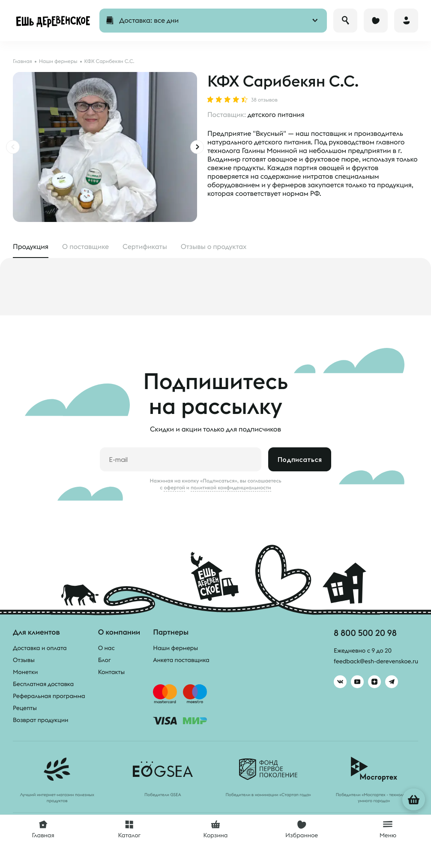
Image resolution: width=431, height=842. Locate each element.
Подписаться (300, 459)
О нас (106, 647)
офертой (174, 488)
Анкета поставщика (181, 659)
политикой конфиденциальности (231, 488)
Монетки (25, 671)
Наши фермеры (175, 647)
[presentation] (13, 147)
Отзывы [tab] (214, 247)
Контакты (111, 671)
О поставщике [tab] (85, 247)
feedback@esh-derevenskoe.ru (376, 661)
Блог (104, 659)
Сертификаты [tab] (145, 247)
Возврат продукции (40, 719)
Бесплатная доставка (43, 683)
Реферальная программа (49, 695)
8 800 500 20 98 (365, 633)
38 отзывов (264, 100)
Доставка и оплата (40, 647)
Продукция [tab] (30, 247)
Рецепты (25, 707)
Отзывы (24, 659)
